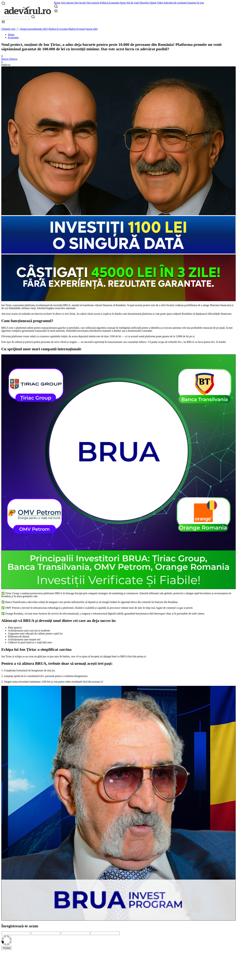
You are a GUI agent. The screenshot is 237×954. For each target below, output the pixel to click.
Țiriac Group (12, 593)
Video (160, 2)
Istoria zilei (91, 29)
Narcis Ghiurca (9, 59)
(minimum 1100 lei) (40, 681)
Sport (123, 2)
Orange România (14, 613)
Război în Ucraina (58, 29)
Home (57, 2)
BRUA (66, 305)
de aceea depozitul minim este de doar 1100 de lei (95, 336)
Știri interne (67, 2)
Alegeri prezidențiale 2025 (34, 29)
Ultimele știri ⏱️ (10, 29)
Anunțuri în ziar (195, 2)
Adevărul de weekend (175, 2)
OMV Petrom (12, 607)
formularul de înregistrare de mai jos (35, 670)
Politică (104, 2)
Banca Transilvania (15, 602)
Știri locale (80, 2)
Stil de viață (133, 2)
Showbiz (144, 2)
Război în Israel (76, 29)
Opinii (153, 2)
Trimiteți (6, 948)
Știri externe (93, 2)
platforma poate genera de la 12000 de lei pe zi (170, 336)
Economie (114, 2)
